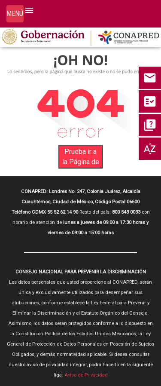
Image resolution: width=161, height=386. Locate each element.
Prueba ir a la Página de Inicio (80, 157)
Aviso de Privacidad (86, 375)
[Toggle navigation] (15, 13)
